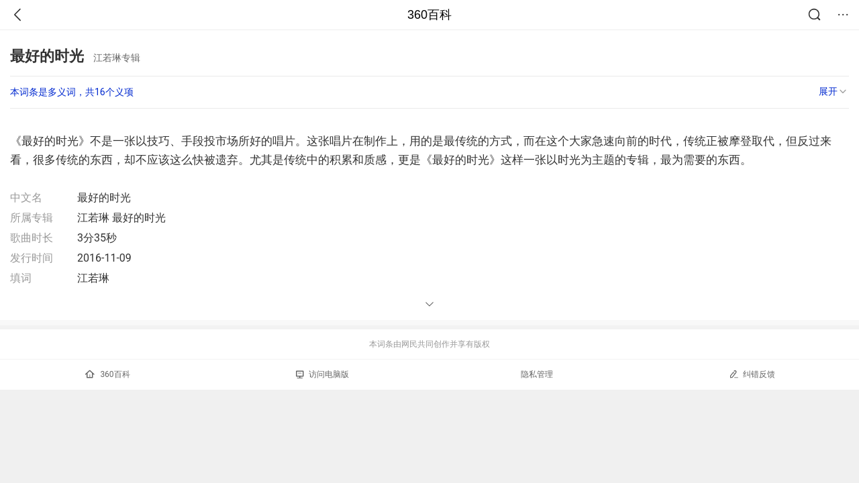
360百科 (429, 14)
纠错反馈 (752, 374)
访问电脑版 (322, 374)
